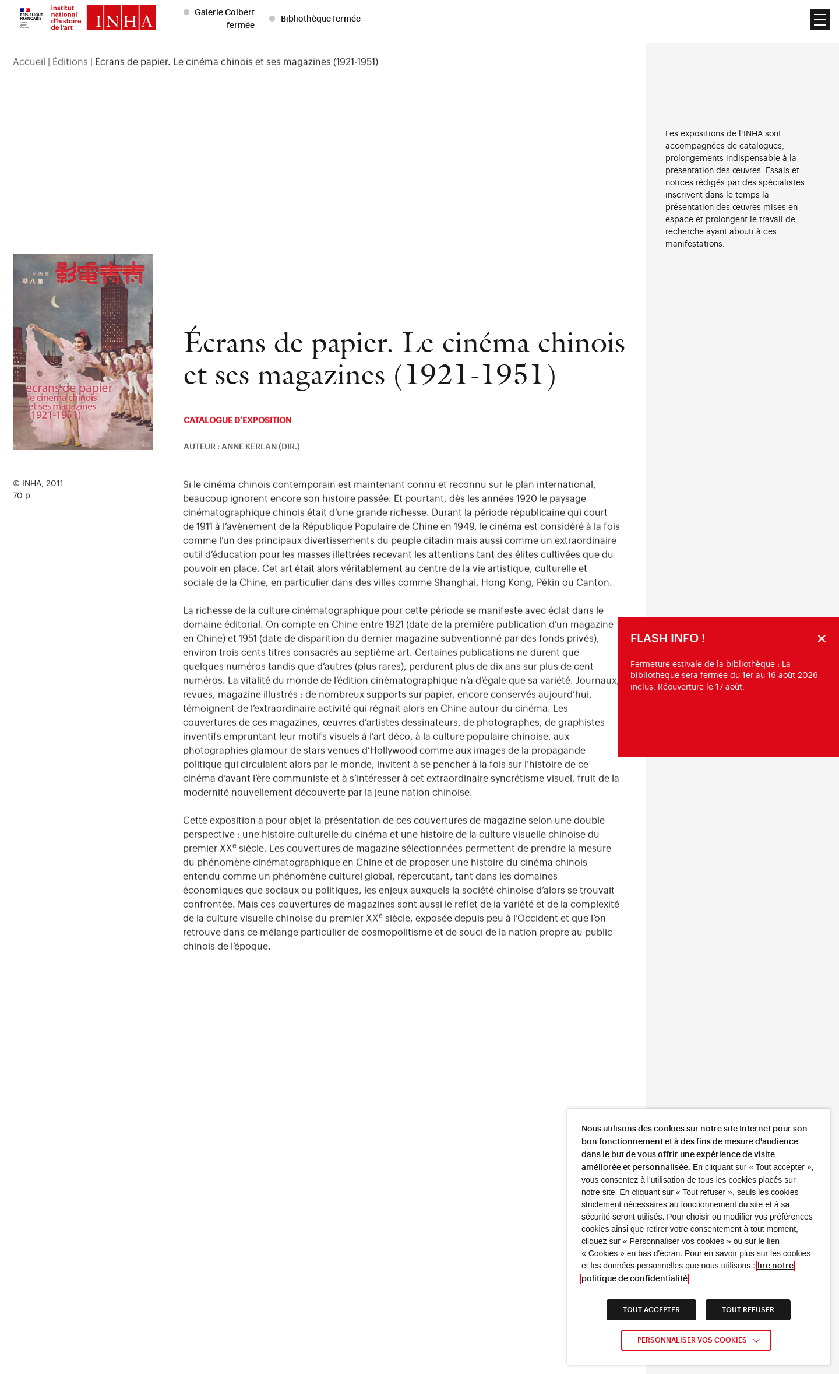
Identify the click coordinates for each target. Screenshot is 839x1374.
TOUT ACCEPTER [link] (651, 1309)
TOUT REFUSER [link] (748, 1309)
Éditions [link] (70, 36)
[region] (323, 36)
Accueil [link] (29, 36)
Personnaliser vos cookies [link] (692, 1340)
